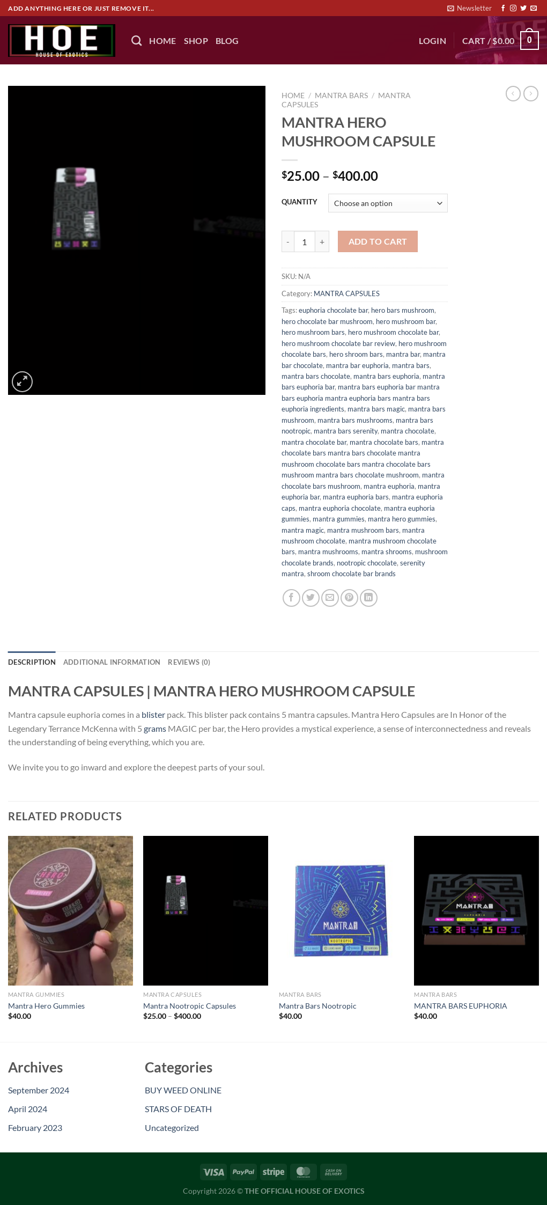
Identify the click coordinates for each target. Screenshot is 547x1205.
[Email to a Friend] (330, 598)
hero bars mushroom (402, 310)
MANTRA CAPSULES (347, 293)
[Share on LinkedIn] (369, 598)
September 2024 (38, 1090)
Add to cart (378, 241)
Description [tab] (32, 662)
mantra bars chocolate (316, 376)
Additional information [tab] (112, 662)
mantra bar (403, 354)
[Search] (136, 40)
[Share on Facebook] (291, 598)
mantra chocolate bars (384, 442)
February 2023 (35, 1127)
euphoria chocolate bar (333, 310)
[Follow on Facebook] (503, 8)
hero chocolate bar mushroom (327, 321)
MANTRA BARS (341, 95)
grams (155, 728)
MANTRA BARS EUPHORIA (460, 1005)
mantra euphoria (389, 486)
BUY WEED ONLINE (183, 1090)
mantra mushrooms (328, 551)
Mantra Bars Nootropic (318, 1005)
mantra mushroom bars (363, 530)
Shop (196, 40)
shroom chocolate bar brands (351, 573)
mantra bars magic (376, 409)
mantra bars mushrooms (355, 420)
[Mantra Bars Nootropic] (341, 911)
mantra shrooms (386, 551)
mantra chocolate (407, 431)
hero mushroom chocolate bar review (338, 343)
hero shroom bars (356, 354)
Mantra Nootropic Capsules (189, 1005)
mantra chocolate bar (314, 442)
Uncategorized (172, 1127)
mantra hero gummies (401, 519)
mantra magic (303, 530)
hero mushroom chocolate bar (393, 332)
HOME (162, 40)
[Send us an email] (533, 8)
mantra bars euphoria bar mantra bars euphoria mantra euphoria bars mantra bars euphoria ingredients (361, 398)
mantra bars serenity (346, 431)
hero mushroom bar (405, 321)
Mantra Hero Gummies (46, 1005)
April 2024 (27, 1109)
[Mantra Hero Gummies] (70, 911)
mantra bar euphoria (357, 365)
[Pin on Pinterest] (349, 598)
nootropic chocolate (367, 563)
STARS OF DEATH (178, 1109)
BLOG (227, 40)
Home (293, 95)
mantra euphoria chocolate (340, 508)
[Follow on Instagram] (513, 8)
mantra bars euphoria (386, 376)
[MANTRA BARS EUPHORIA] (476, 911)
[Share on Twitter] (311, 598)
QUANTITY (299, 202)
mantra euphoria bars (356, 497)
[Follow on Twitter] (523, 8)
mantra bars (411, 365)
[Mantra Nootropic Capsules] (205, 911)
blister (153, 714)
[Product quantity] (304, 241)
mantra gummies (339, 519)
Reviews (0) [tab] (189, 662)
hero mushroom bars (313, 332)
